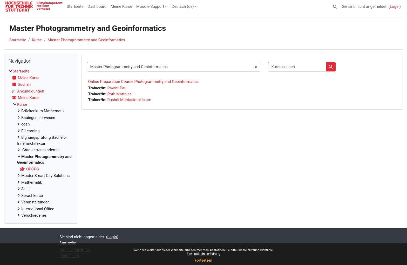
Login (394, 6)
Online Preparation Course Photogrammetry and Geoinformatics (143, 81)
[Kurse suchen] (297, 67)
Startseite (75, 6)
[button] (335, 7)
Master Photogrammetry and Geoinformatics (86, 40)
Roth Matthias (119, 94)
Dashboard (97, 6)
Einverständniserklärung (203, 254)
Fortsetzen (203, 260)
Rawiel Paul (117, 88)
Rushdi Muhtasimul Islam (129, 99)
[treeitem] (41, 143)
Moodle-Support (150, 6)
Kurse (37, 40)
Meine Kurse (121, 6)
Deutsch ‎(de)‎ (183, 6)
